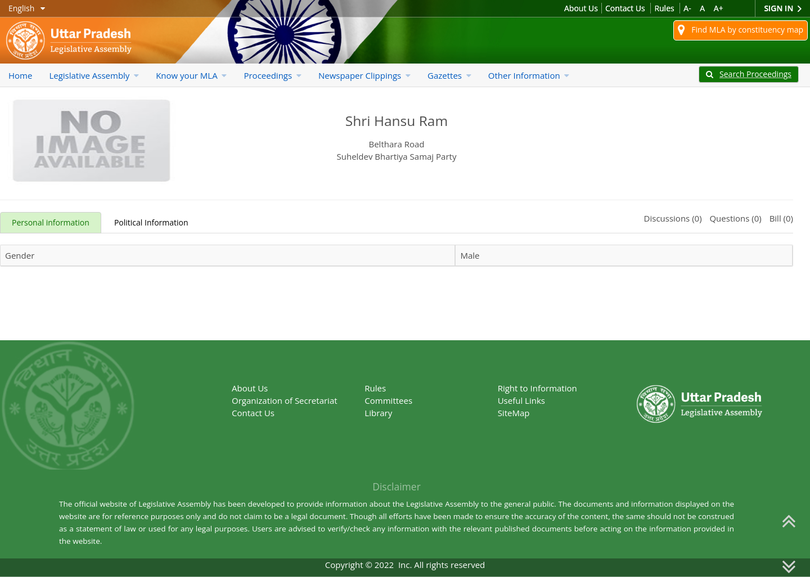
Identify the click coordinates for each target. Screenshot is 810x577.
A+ (718, 8)
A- (687, 8)
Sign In (783, 8)
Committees (388, 400)
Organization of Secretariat (285, 400)
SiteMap (514, 412)
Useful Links (521, 400)
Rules (664, 8)
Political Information (151, 222)
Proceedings (272, 75)
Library (378, 412)
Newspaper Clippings (364, 75)
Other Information (529, 75)
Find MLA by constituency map (740, 30)
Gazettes (449, 75)
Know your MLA (191, 75)
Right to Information (537, 388)
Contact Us (625, 8)
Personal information (50, 222)
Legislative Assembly (94, 75)
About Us (581, 8)
